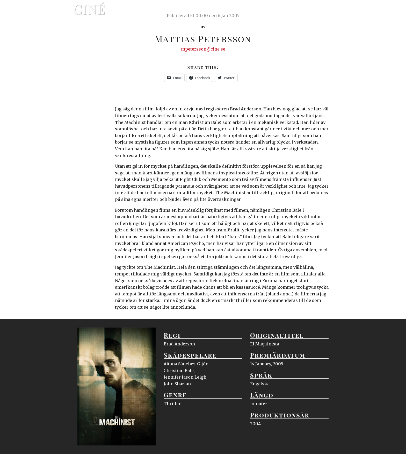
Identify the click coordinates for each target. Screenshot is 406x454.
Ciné (90, 9)
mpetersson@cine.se (203, 49)
